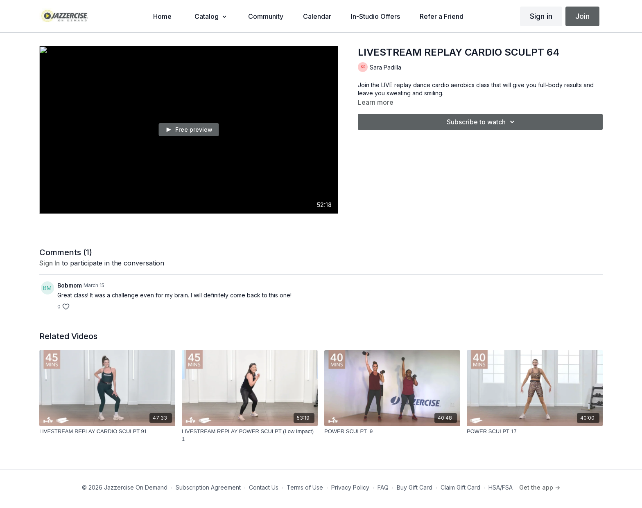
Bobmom (69, 285)
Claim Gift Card (460, 487)
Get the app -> (539, 487)
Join (582, 16)
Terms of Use (305, 487)
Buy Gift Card (414, 487)
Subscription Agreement (208, 487)
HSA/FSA (500, 487)
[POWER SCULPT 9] (392, 431)
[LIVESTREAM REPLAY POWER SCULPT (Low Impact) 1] (250, 435)
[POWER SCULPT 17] (535, 431)
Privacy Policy (350, 487)
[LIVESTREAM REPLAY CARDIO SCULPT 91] (107, 431)
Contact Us (263, 487)
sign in (49, 263)
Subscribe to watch (482, 122)
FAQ (383, 487)
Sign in (541, 16)
